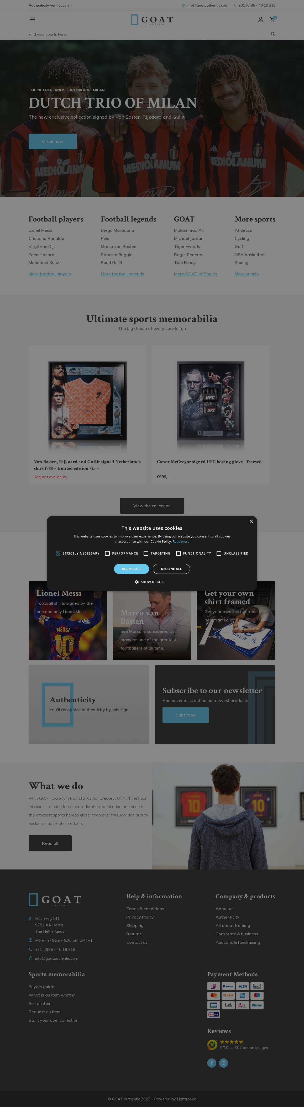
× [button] (251, 522)
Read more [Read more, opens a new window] (181, 541)
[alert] (152, 553)
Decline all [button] (171, 569)
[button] (152, 581)
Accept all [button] (131, 569)
